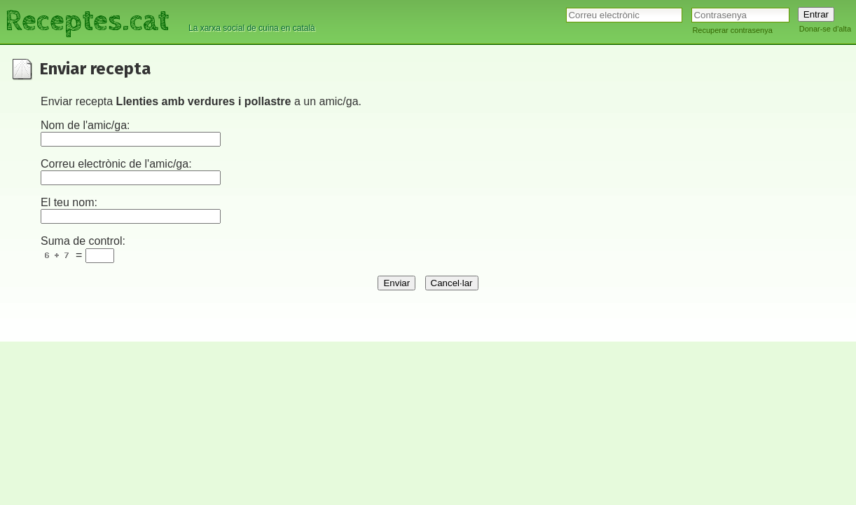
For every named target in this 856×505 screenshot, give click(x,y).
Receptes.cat (87, 21)
